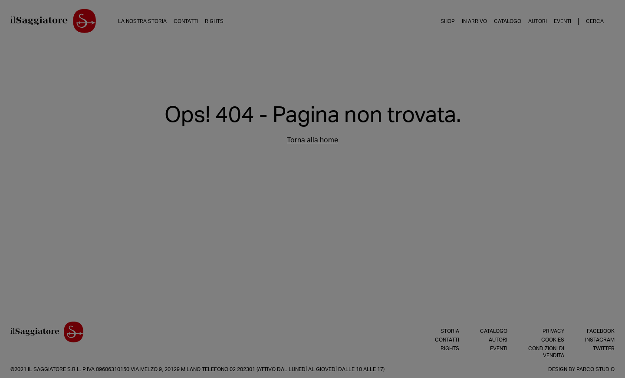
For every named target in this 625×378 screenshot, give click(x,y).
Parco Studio (595, 369)
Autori (537, 21)
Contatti (186, 21)
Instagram (600, 339)
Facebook (601, 331)
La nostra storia (142, 21)
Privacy (553, 331)
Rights (214, 21)
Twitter (604, 348)
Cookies (552, 339)
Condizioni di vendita (546, 352)
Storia (450, 331)
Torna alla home (312, 140)
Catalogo (507, 21)
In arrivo (474, 21)
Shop (448, 21)
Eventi (562, 21)
